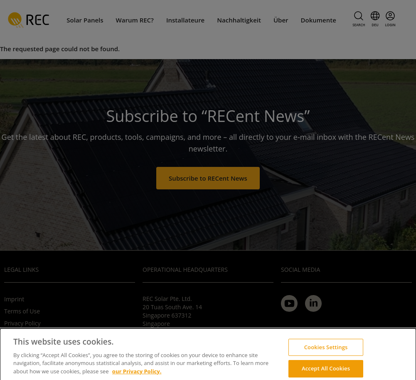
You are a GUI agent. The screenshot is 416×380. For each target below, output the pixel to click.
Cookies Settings (326, 351)
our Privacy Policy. (137, 375)
